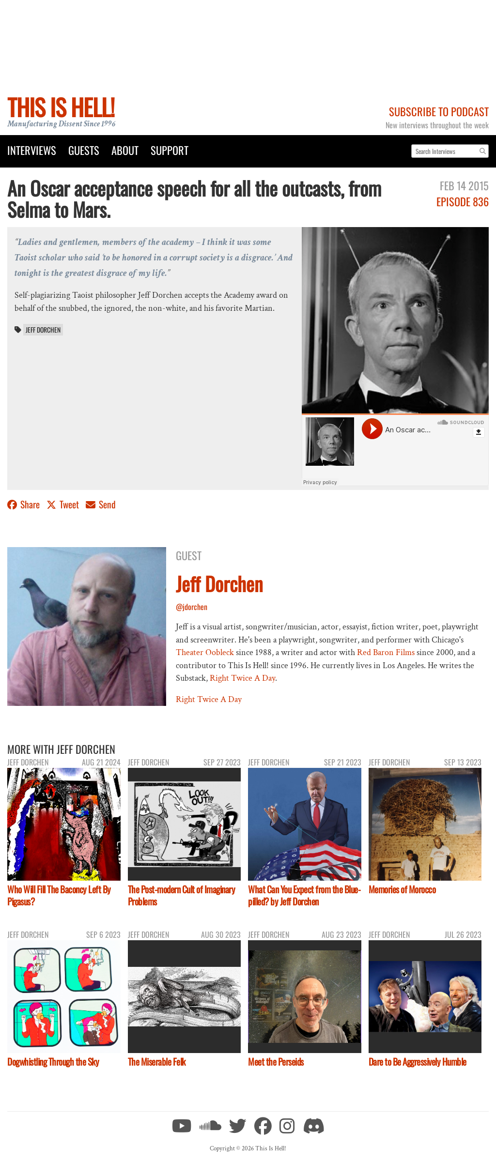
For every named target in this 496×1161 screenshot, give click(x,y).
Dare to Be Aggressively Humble (417, 1061)
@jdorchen (191, 606)
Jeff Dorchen (43, 330)
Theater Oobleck (205, 652)
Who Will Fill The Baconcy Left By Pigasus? (59, 895)
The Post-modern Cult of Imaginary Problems (181, 895)
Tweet (63, 504)
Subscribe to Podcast (439, 111)
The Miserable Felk (157, 1061)
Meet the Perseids (276, 1061)
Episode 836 (462, 201)
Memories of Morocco (402, 889)
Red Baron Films (386, 652)
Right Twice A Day (242, 678)
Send (101, 504)
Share (24, 504)
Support (169, 150)
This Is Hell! (60, 107)
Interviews (31, 150)
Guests (83, 150)
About (125, 150)
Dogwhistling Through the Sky (53, 1061)
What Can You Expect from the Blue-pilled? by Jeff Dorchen (304, 895)
